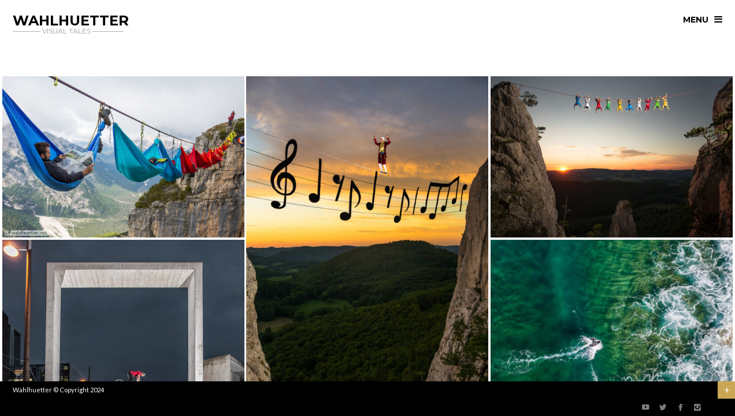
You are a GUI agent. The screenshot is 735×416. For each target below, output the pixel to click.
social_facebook (680, 407)
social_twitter (662, 407)
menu (695, 19)
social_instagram (697, 407)
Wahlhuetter (32, 389)
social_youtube (645, 407)
